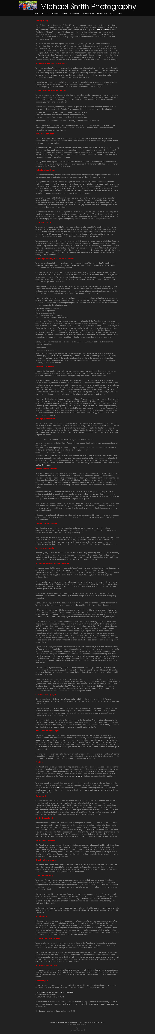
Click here (79, 776)
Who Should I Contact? (97, 1022)
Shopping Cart (88, 13)
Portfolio (55, 13)
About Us (45, 13)
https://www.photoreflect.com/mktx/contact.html (55, 992)
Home (35, 13)
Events (64, 13)
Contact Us (74, 13)
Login (112, 13)
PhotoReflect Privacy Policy (58, 1022)
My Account (102, 13)
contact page (63, 452)
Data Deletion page (43, 465)
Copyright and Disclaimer (78, 1022)
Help (120, 13)
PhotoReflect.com (103, 30)
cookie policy (54, 787)
